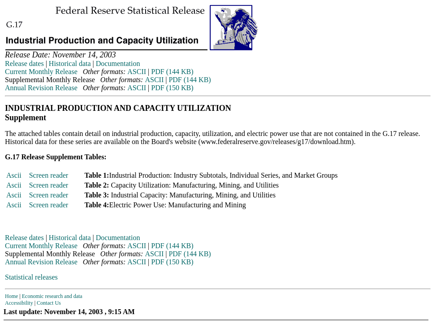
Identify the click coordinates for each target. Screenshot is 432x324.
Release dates (24, 63)
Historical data (70, 63)
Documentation (118, 63)
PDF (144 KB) (172, 71)
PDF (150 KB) (172, 88)
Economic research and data (52, 296)
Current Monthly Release (41, 71)
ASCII (136, 71)
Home (11, 296)
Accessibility (19, 303)
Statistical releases (31, 277)
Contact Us (49, 303)
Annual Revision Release (41, 88)
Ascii (14, 175)
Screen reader (49, 175)
